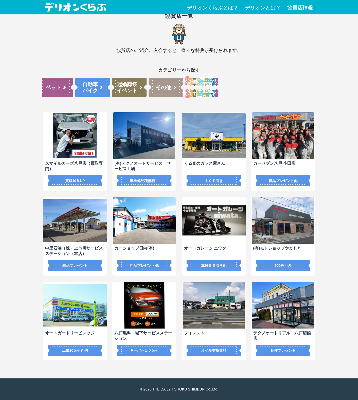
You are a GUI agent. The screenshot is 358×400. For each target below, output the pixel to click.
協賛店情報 (300, 8)
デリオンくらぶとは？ (212, 8)
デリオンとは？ (263, 8)
